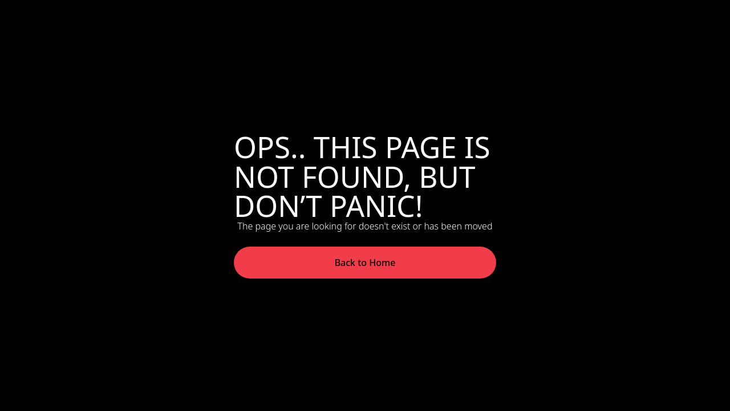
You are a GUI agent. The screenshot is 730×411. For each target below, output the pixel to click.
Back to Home (365, 262)
